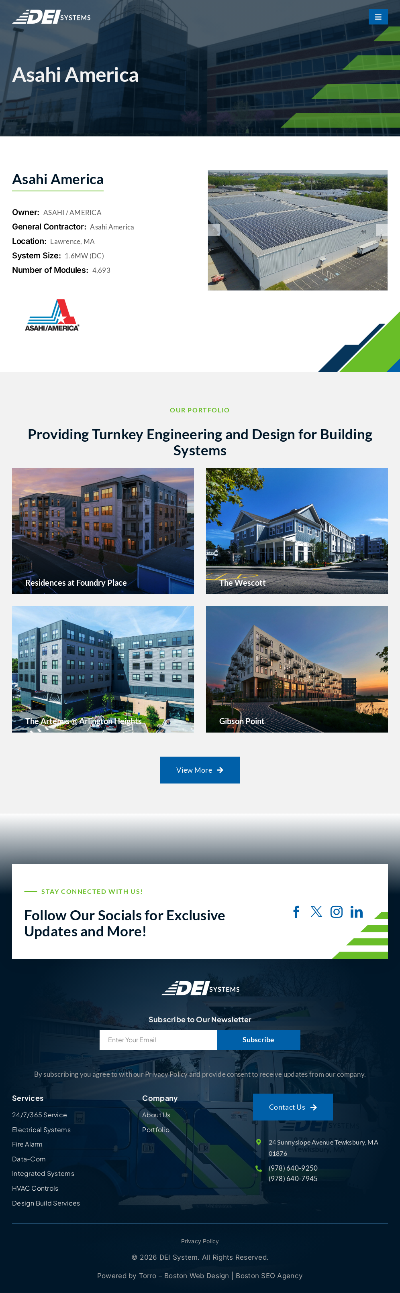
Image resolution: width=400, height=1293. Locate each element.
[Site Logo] (200, 981)
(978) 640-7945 (293, 1178)
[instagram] (337, 912)
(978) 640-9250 (293, 1168)
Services (27, 1097)
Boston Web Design (197, 1276)
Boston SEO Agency (269, 1276)
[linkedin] (357, 912)
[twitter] (316, 913)
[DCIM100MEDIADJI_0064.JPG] (298, 230)
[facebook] (296, 912)
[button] (214, 230)
